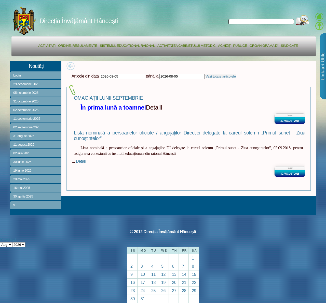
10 (143, 274)
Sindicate (289, 46)
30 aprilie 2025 (23, 196)
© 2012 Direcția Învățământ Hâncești (163, 231)
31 (143, 298)
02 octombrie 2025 (25, 110)
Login (17, 75)
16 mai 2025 (21, 188)
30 (132, 298)
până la (152, 76)
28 (184, 290)
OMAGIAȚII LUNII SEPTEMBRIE (108, 98)
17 (143, 282)
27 (174, 290)
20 (174, 282)
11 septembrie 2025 (26, 118)
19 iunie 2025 (22, 170)
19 (163, 282)
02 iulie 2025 (21, 153)
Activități (47, 46)
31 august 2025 (23, 136)
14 (184, 274)
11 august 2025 (23, 144)
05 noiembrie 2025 (25, 93)
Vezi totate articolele (221, 76)
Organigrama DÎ (264, 46)
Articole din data (85, 76)
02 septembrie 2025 (26, 127)
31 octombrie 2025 (25, 101)
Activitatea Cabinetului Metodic (186, 46)
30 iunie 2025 (22, 162)
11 (153, 274)
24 (143, 290)
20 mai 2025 (21, 179)
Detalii (81, 161)
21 (184, 282)
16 (132, 282)
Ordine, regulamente (77, 46)
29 (194, 290)
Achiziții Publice (232, 46)
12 (163, 274)
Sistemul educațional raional (127, 46)
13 (174, 274)
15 (194, 274)
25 (153, 290)
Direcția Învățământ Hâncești (78, 20)
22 (194, 282)
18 (153, 282)
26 (163, 290)
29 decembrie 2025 (26, 84)
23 (132, 290)
